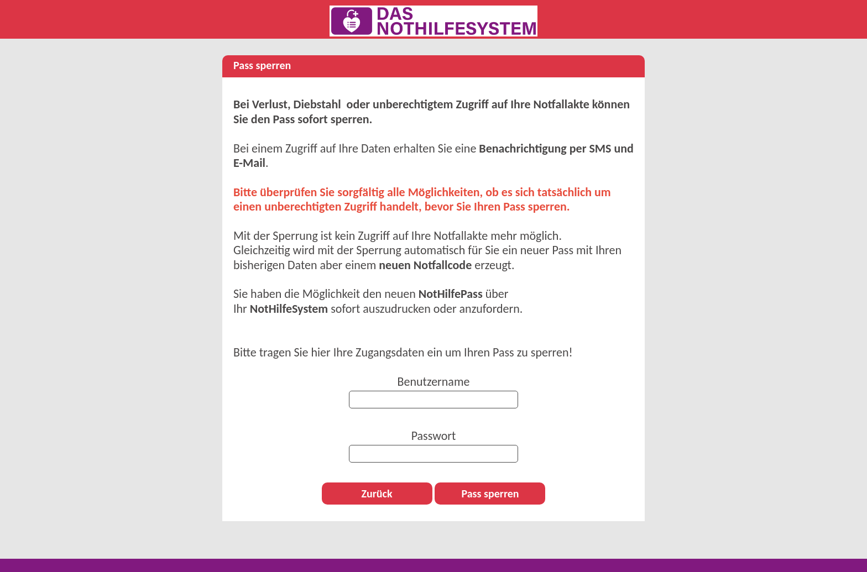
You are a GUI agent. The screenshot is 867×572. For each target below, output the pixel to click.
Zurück (376, 493)
